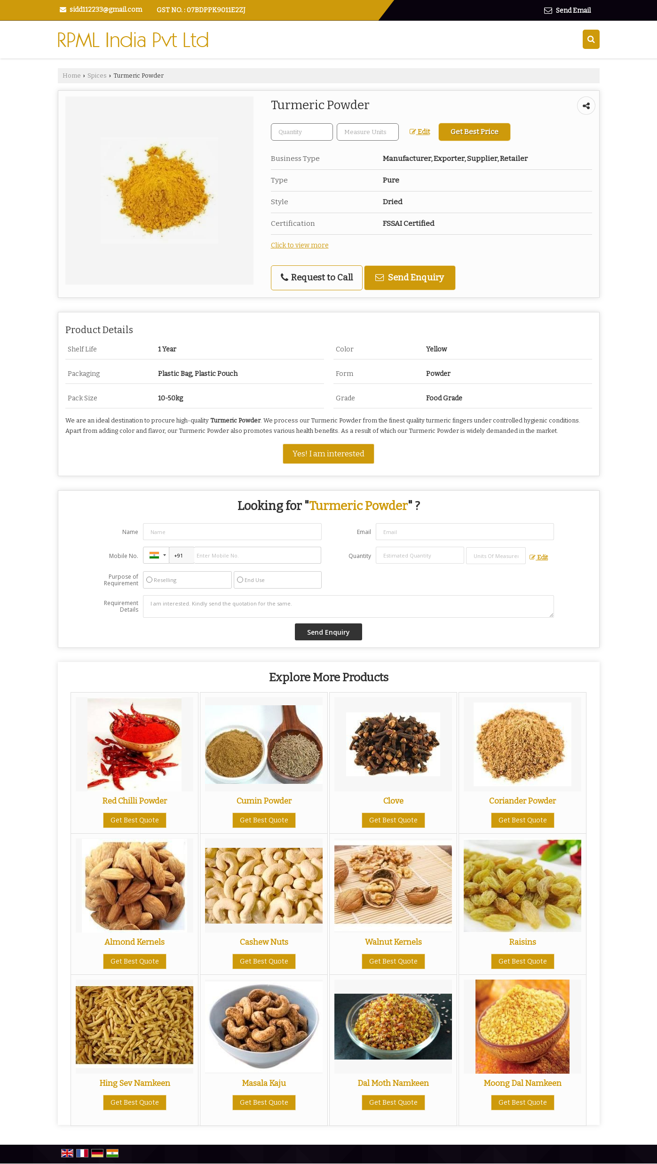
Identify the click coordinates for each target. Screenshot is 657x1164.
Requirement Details (121, 606)
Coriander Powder (522, 800)
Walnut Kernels (393, 942)
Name (130, 532)
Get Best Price (475, 132)
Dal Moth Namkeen (393, 1083)
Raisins (522, 942)
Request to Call (317, 277)
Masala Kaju (264, 1083)
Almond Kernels (134, 942)
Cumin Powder (264, 800)
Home (72, 75)
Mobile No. (123, 556)
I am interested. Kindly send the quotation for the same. (348, 606)
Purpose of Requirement (121, 580)
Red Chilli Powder (134, 800)
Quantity (359, 556)
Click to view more (300, 245)
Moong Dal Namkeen (522, 1083)
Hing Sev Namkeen (134, 1083)
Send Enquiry (409, 277)
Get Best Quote (135, 820)
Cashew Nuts (264, 942)
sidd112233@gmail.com (106, 10)
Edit (420, 132)
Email (364, 532)
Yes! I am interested (328, 453)
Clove (393, 800)
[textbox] (368, 132)
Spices (97, 75)
